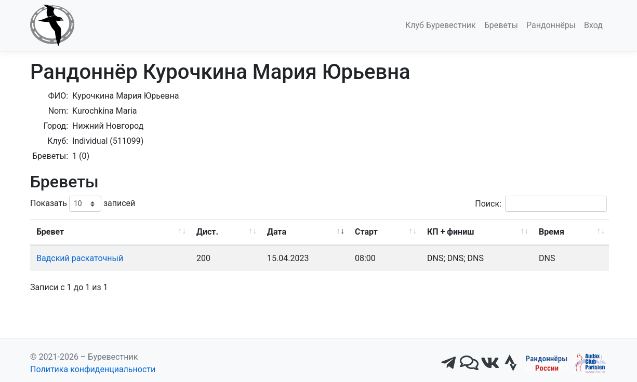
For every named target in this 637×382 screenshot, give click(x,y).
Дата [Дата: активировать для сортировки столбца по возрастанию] (276, 232)
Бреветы (501, 25)
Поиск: (541, 204)
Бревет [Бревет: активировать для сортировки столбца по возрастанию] (50, 232)
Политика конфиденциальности (92, 369)
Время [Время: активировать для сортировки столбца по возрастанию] (551, 232)
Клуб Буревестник (440, 25)
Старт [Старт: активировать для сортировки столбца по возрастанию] (366, 232)
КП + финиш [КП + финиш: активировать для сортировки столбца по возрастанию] (450, 232)
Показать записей (82, 204)
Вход (593, 25)
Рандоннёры (551, 25)
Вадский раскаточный (79, 258)
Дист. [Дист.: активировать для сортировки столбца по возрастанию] (207, 232)
